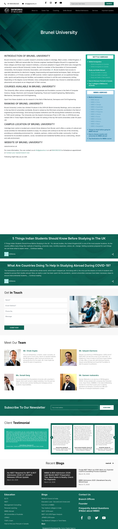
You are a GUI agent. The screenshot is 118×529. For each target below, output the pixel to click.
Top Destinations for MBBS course (100, 138)
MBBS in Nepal (95, 124)
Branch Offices (87, 499)
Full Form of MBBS (47, 505)
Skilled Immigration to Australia (100, 64)
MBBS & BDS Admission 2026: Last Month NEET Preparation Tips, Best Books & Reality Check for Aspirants (58, 476)
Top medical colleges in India (51, 508)
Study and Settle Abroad (97, 70)
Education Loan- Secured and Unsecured (55, 502)
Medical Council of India (49, 499)
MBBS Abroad (95, 100)
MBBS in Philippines (97, 112)
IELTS (6, 499)
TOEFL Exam (8, 521)
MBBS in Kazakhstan (97, 107)
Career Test (45, 10)
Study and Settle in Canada (99, 72)
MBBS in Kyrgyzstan (97, 109)
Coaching (56, 10)
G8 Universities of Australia (13, 514)
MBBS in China (95, 102)
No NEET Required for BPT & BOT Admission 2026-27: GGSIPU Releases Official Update (21, 475)
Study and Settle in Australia (99, 75)
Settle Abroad (67, 10)
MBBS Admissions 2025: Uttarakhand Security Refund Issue (95, 481)
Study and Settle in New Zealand (100, 77)
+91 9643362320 (11, 4)
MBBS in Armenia (96, 119)
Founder (83, 503)
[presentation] (51, 437)
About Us (35, 10)
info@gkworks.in (29, 4)
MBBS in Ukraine (96, 114)
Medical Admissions (82, 10)
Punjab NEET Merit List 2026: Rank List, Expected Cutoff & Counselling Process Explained (96, 470)
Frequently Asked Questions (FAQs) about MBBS (94, 509)
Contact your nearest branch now (18, 153)
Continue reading (36, 248)
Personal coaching (10, 508)
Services (95, 10)
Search (109, 3)
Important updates (108, 10)
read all (108, 463)
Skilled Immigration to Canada (99, 66)
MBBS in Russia (95, 116)
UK (52, 70)
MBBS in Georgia (96, 104)
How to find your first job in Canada (100, 81)
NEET (6, 502)
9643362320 (56, 150)
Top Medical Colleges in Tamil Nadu (53, 521)
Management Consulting (12, 505)
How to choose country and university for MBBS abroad (98, 135)
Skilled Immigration (95, 62)
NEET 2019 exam (47, 511)
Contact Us (85, 494)
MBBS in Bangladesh (97, 126)
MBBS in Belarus (96, 121)
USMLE (6, 517)
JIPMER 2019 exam (48, 517)
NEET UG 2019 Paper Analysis (51, 514)
